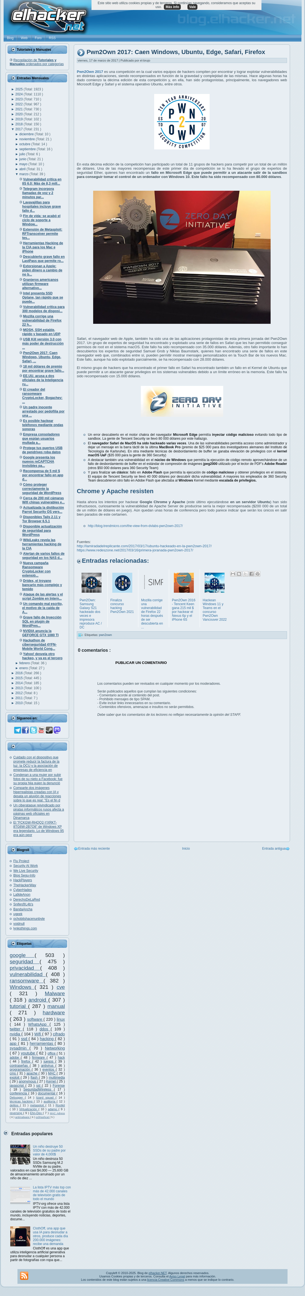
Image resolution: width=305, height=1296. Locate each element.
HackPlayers (22, 880)
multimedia (57, 1077)
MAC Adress (57, 1113)
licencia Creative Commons (165, 1279)
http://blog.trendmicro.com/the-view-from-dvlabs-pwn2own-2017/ (135, 526)
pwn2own (105, 634)
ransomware (27, 981)
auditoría (50, 1101)
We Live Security (25, 871)
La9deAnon (21, 895)
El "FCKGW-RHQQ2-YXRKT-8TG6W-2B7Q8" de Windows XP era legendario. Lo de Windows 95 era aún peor (38, 829)
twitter (16, 1029)
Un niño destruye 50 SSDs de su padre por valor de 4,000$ (49, 1150)
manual (56, 1006)
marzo (24, 174)
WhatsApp (38, 1024)
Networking (55, 1048)
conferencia (19, 1093)
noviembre (27, 139)
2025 (19, 89)
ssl (39, 1086)
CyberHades (22, 890)
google (22, 955)
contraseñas (20, 1066)
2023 (19, 99)
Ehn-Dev (36, 1113)
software (35, 1019)
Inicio (186, 849)
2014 (19, 683)
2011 (19, 698)
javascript (18, 1086)
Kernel (51, 1081)
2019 (19, 119)
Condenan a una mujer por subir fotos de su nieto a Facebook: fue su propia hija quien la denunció (37, 779)
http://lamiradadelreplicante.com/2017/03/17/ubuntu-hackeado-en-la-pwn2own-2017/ (144, 546)
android (38, 1000)
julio (22, 154)
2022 (19, 104)
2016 (19, 673)
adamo (53, 1109)
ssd (25, 1039)
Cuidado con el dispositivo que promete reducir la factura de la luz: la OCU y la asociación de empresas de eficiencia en (36, 763)
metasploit (37, 1105)
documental (47, 1093)
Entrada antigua (274, 849)
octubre (25, 144)
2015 (19, 678)
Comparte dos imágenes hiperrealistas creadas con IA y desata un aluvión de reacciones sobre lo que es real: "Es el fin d (37, 794)
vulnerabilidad (28, 974)
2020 (19, 114)
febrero (25, 663)
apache (32, 1073)
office (52, 1053)
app (14, 1043)
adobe (15, 1058)
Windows (22, 987)
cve (61, 987)
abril (23, 169)
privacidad (25, 968)
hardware (54, 1012)
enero (24, 668)
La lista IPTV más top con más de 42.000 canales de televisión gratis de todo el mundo (52, 1193)
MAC (52, 1073)
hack (61, 1058)
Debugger (17, 1097)
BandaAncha (22, 909)
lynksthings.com (25, 928)
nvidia (15, 1034)
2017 (19, 129)
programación (21, 1069)
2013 (19, 688)
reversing (16, 1113)
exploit (15, 1077)
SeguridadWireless (38, 1089)
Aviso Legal (177, 1276)
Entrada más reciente (94, 849)
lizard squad (46, 1097)
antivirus (48, 1066)
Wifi (38, 1034)
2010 (19, 703)
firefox (26, 1061)
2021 (19, 109)
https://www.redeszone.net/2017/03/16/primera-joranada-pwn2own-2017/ (135, 550)
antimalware (22, 1117)
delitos (15, 1105)
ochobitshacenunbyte (29, 919)
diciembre (27, 134)
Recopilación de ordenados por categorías (37, 62)
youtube (28, 1053)
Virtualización (28, 1109)
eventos (49, 1069)
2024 (19, 94)
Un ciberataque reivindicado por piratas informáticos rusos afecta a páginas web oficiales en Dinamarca (38, 811)
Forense (59, 1086)
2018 (19, 124)
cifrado (59, 1034)
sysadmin (19, 1048)
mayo (24, 164)
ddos (45, 1029)
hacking (47, 1039)
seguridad (25, 961)
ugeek (17, 914)
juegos (49, 1061)
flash (34, 1077)
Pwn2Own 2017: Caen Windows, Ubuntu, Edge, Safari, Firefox (176, 52)
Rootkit (60, 1105)
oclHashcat (43, 1117)
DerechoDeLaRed (26, 900)
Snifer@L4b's (23, 904)
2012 (19, 693)
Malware (55, 993)
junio (23, 159)
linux (61, 1019)
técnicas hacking (22, 1101)
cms (13, 1073)
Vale (192, 7)
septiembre (28, 149)
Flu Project (21, 861)
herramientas (42, 1043)
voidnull (19, 924)
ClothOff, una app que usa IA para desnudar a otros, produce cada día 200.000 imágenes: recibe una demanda (50, 1236)
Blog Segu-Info (24, 875)
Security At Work (25, 866)
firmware (39, 1058)
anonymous (28, 1081)
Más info (172, 7)
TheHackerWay (24, 885)
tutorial (19, 1006)
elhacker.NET (158, 1273)
